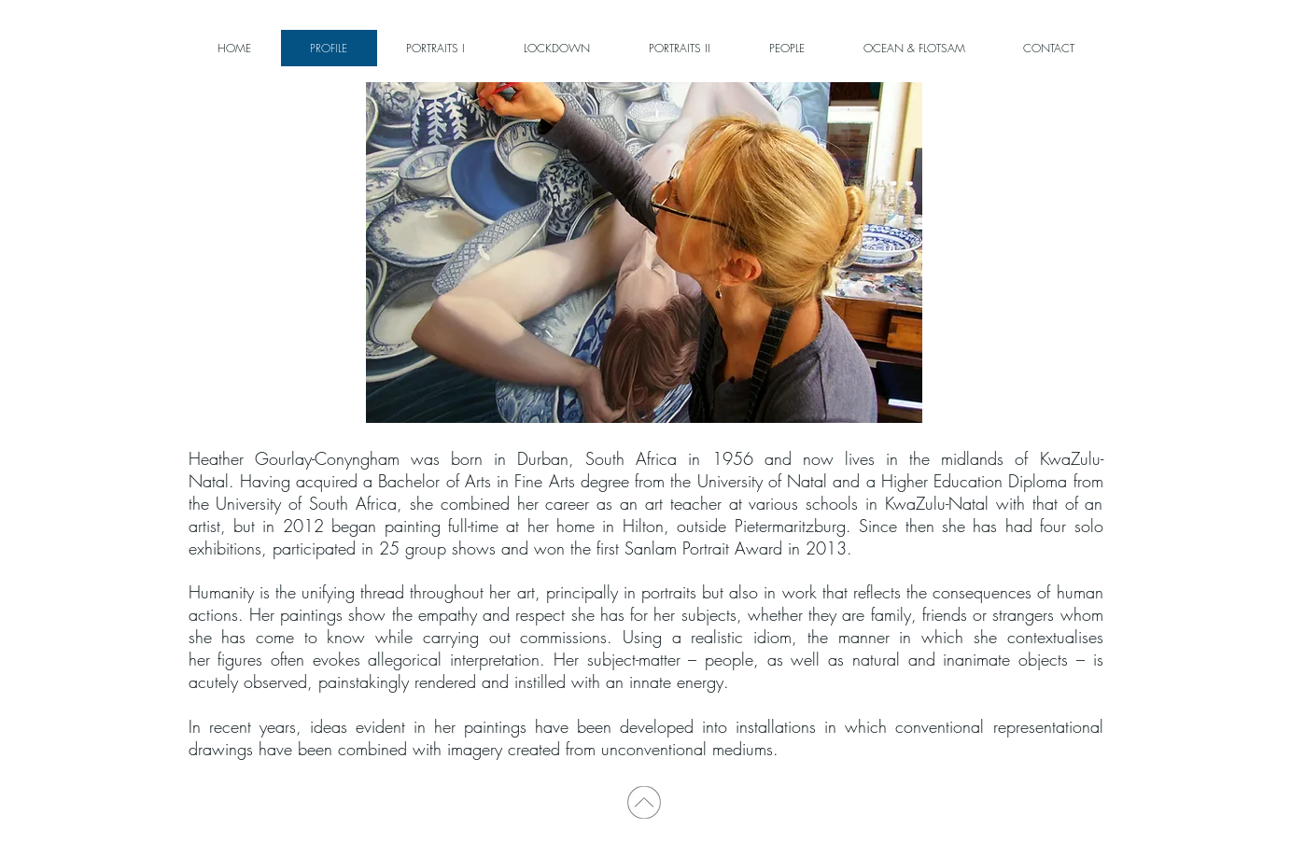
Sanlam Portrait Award (703, 548)
